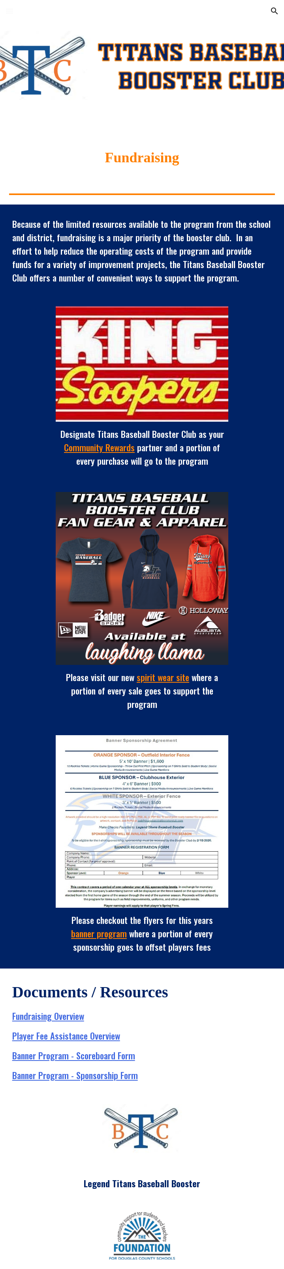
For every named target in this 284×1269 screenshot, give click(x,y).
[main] (142, 157)
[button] (9, 11)
